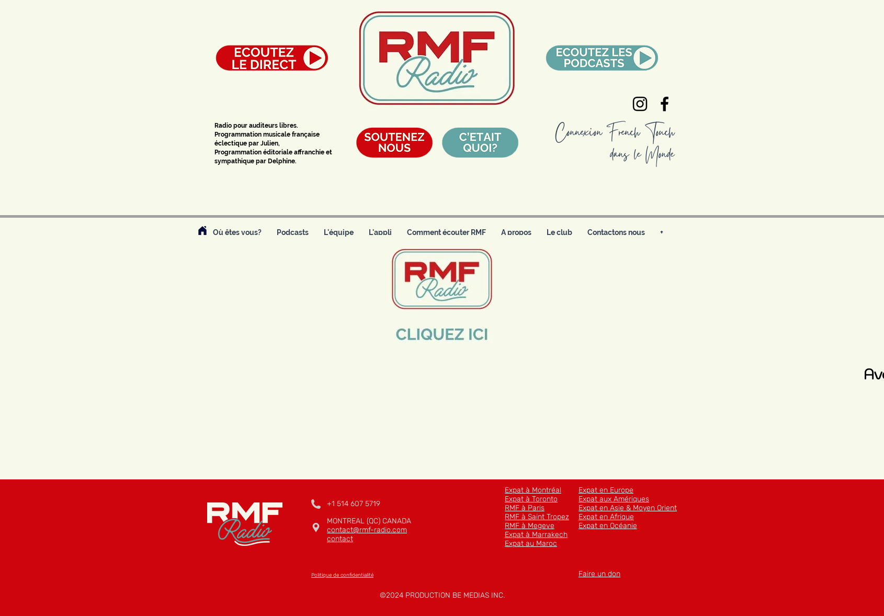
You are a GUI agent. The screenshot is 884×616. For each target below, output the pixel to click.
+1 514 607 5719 (353, 503)
